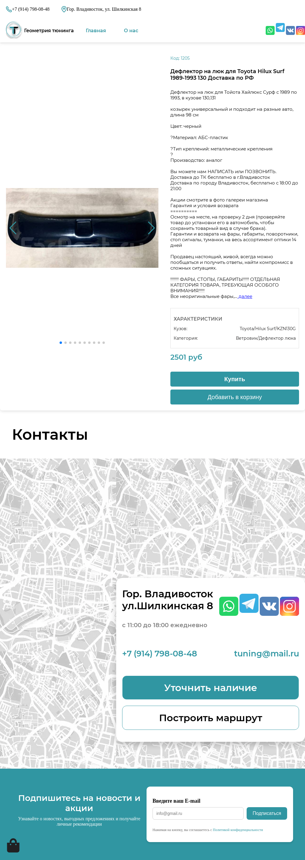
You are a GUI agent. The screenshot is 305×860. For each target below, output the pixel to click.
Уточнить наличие (210, 687)
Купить (234, 379)
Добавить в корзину (235, 397)
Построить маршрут (210, 718)
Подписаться (267, 813)
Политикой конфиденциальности (238, 830)
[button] (151, 228)
